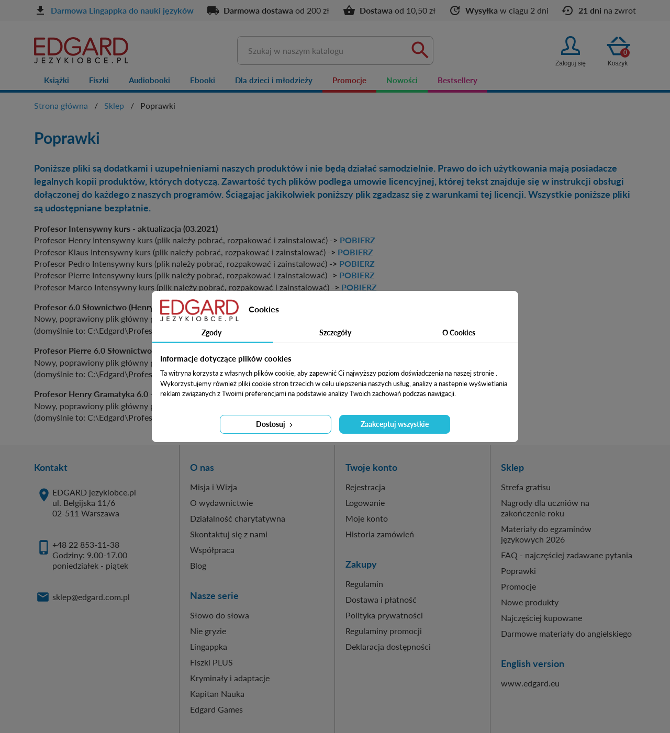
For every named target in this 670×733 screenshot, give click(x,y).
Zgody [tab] (211, 332)
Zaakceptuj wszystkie (395, 424)
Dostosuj (275, 424)
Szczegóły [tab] (335, 332)
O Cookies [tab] (458, 332)
